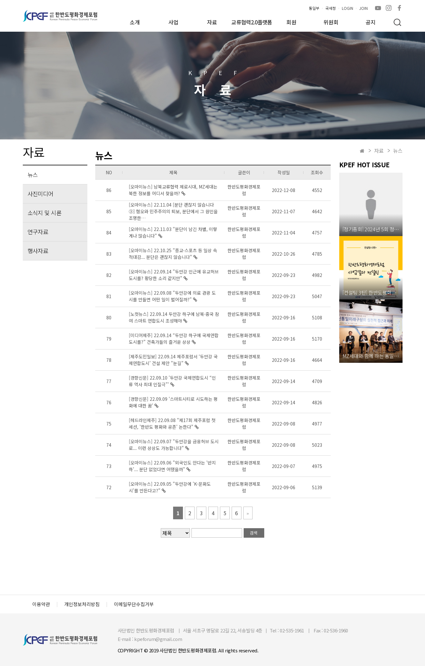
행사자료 (38, 251)
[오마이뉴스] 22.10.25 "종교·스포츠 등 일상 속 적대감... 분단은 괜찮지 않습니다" (173, 253)
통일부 (314, 8)
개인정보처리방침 (82, 604)
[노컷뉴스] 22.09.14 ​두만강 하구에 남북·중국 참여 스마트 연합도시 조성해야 (174, 317)
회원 (291, 22)
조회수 (317, 172)
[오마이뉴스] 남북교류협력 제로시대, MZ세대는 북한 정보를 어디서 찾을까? (173, 189)
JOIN (363, 8)
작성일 (284, 172)
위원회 (331, 22)
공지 (371, 22)
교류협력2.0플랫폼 (251, 22)
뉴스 (33, 174)
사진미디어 (40, 193)
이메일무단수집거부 (134, 604)
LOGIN (347, 8)
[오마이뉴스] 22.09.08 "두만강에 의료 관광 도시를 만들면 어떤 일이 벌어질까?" (172, 296)
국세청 (330, 8)
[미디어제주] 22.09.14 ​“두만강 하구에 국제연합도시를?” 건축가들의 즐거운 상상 (174, 338)
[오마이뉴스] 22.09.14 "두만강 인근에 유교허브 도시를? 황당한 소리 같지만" (174, 274)
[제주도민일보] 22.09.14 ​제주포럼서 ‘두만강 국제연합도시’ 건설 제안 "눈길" (173, 359)
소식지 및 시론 (45, 212)
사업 (173, 22)
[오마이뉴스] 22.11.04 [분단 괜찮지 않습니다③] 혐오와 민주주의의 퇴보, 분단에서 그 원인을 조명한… (173, 211)
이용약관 (41, 604)
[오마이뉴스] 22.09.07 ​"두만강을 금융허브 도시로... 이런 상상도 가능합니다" (174, 444)
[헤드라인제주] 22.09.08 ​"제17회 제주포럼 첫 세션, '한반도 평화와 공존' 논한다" (172, 423)
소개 (135, 22)
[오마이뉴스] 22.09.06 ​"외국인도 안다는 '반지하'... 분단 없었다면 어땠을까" (172, 465)
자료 (212, 22)
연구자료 (38, 231)
